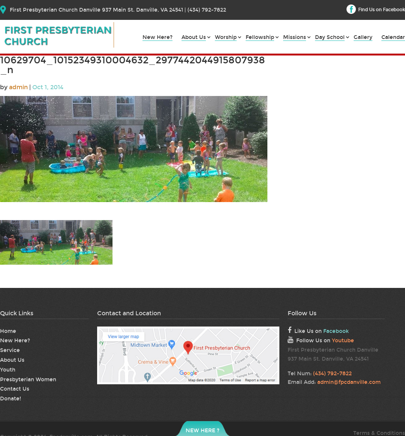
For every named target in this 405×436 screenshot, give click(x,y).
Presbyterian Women (28, 379)
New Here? (157, 37)
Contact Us (14, 389)
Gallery (363, 37)
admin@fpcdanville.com (349, 382)
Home (8, 331)
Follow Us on (321, 340)
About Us (194, 37)
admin (18, 87)
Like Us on (318, 330)
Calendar (393, 37)
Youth (7, 370)
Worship (226, 37)
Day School (330, 37)
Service (10, 350)
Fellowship (260, 37)
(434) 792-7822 (332, 373)
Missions (294, 37)
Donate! (10, 399)
